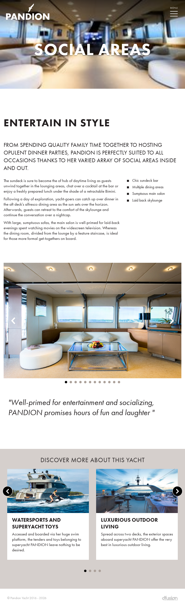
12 (119, 382)
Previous (13, 320)
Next (172, 320)
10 (109, 382)
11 (114, 382)
